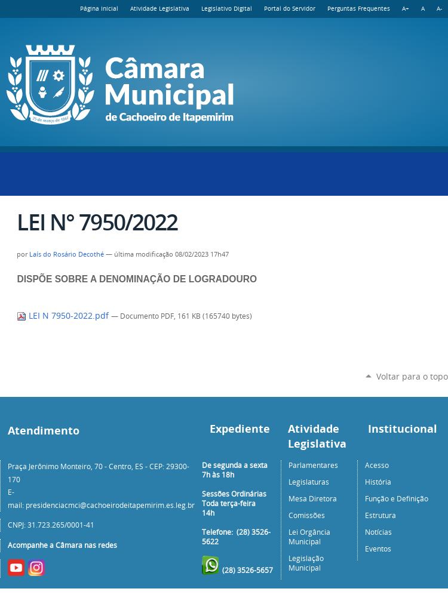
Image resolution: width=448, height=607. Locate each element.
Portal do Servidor (289, 9)
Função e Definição (396, 498)
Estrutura (380, 515)
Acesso (377, 465)
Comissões (307, 515)
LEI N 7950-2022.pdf (64, 315)
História (378, 481)
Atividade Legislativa (159, 9)
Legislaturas (309, 481)
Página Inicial (99, 9)
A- (439, 9)
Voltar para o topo (412, 376)
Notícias (378, 532)
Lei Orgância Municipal (309, 536)
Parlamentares (313, 465)
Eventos (378, 548)
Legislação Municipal (306, 562)
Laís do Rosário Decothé (66, 254)
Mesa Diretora (313, 498)
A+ (405, 9)
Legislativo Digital (226, 9)
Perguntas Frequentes (358, 9)
